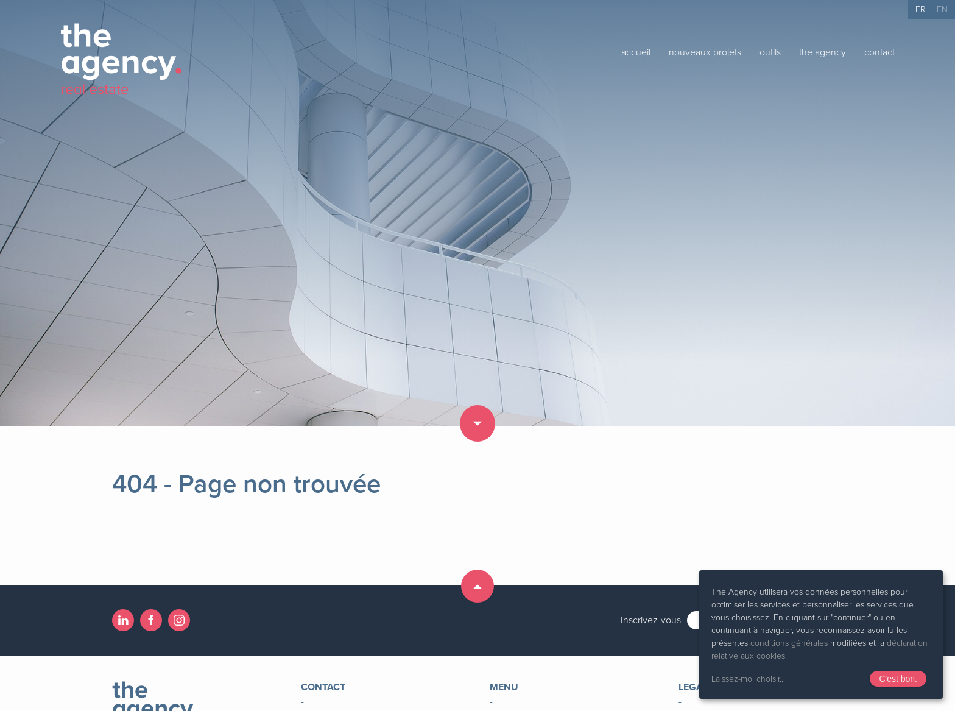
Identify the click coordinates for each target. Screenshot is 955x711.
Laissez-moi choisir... (748, 679)
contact (879, 52)
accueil (635, 52)
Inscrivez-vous (651, 620)
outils (770, 52)
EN (942, 9)
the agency (822, 52)
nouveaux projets (705, 52)
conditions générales (789, 643)
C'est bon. (898, 679)
